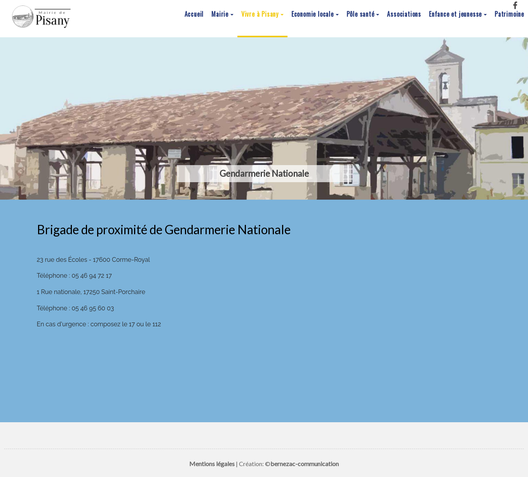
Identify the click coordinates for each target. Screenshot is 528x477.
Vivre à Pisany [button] (260, 14)
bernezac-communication (304, 463)
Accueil (194, 14)
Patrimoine (509, 14)
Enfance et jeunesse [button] (455, 14)
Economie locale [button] (312, 14)
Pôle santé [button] (361, 14)
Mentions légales (212, 463)
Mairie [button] (219, 14)
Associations (404, 14)
